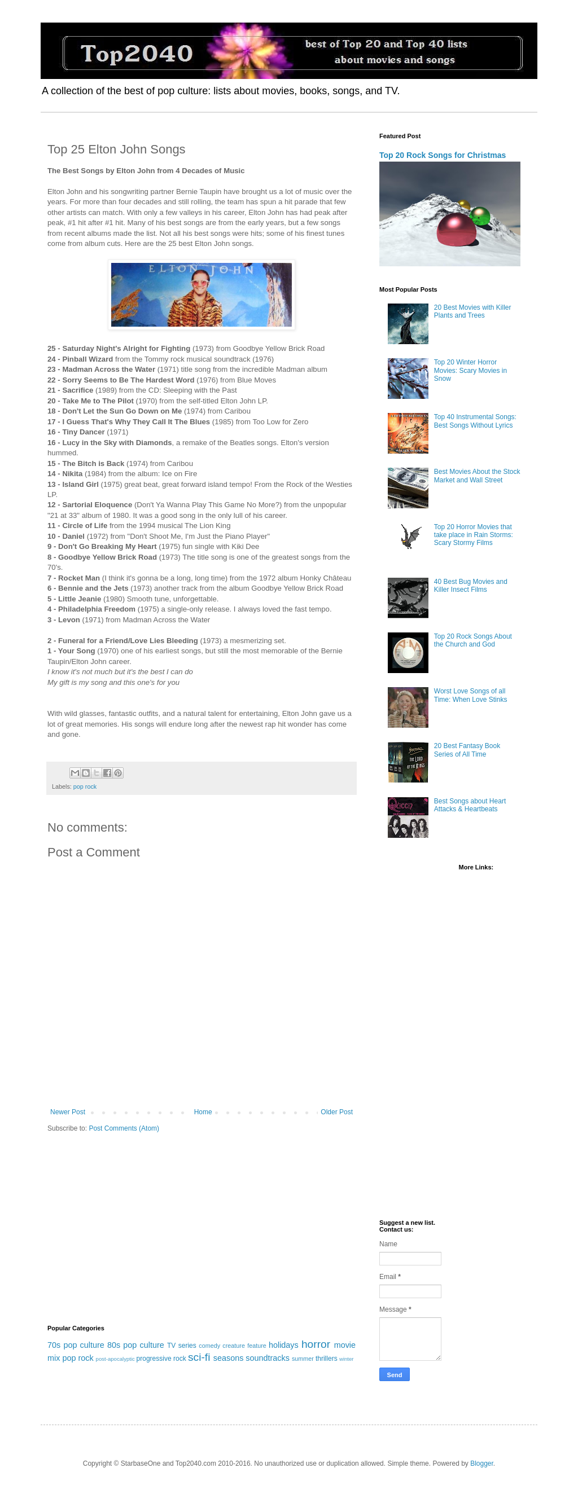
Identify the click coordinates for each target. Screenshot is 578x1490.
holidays (284, 1345)
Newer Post (67, 1112)
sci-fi (199, 1357)
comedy (209, 1345)
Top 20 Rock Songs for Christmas (442, 155)
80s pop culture (135, 1345)
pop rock (85, 786)
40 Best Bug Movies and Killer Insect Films (470, 586)
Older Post (337, 1112)
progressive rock (161, 1358)
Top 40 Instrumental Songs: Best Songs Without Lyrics (475, 421)
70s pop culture (75, 1345)
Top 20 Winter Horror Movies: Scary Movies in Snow (470, 370)
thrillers (327, 1358)
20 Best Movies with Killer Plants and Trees (472, 311)
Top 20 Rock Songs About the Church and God (473, 640)
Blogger (481, 1463)
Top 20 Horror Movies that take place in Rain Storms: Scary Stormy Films (473, 535)
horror (315, 1344)
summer (303, 1358)
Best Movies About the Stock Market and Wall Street (477, 476)
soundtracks (268, 1357)
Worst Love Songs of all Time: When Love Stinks (470, 695)
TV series (181, 1346)
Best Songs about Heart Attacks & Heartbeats (470, 805)
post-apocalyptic (115, 1359)
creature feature (244, 1345)
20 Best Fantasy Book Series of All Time (467, 750)
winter (346, 1359)
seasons (228, 1357)
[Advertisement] (201, 1229)
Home (203, 1112)
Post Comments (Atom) (124, 1128)
